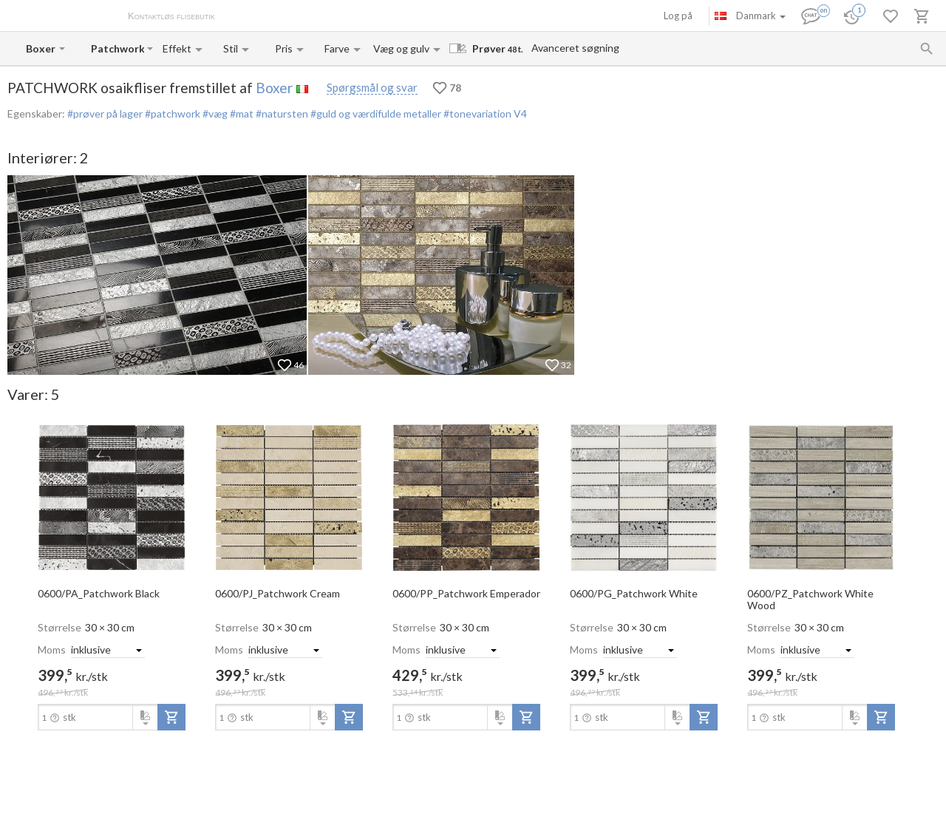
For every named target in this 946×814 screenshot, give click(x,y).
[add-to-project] (171, 717)
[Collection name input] (117, 48)
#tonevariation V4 (484, 113)
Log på (678, 15)
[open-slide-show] (112, 497)
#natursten (280, 113)
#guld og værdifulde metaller (374, 113)
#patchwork (171, 113)
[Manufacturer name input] (41, 48)
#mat (240, 113)
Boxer (274, 87)
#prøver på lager (105, 113)
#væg (214, 113)
